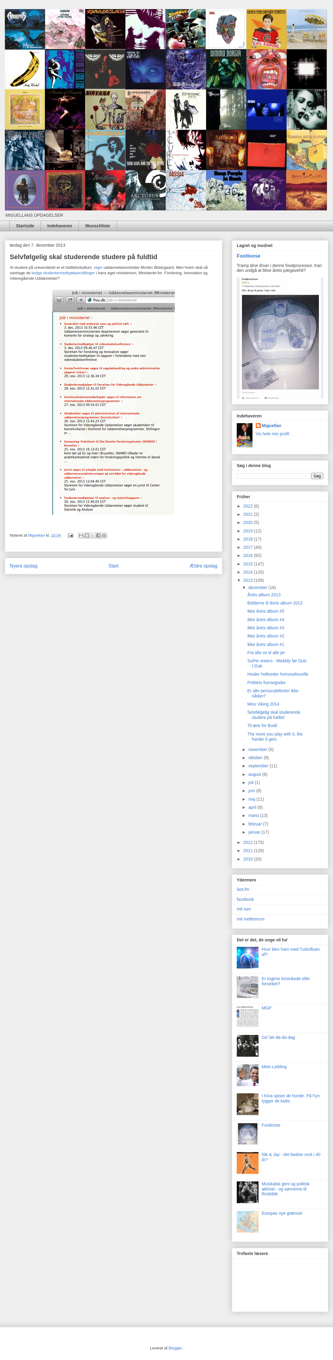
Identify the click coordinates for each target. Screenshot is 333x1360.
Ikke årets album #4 (265, 619)
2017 (248, 547)
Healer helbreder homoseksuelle (277, 674)
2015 (248, 563)
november (258, 749)
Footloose (248, 255)
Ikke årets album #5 (265, 611)
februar (255, 824)
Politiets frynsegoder (266, 682)
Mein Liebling (274, 1066)
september (258, 765)
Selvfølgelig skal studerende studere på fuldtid (273, 715)
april (252, 807)
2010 (248, 859)
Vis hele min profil (272, 433)
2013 (248, 580)
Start (114, 565)
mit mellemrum (251, 919)
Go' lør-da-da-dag (278, 1037)
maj (252, 799)
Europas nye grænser (282, 1213)
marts (254, 815)
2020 (248, 522)
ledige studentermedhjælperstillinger (63, 273)
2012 (248, 842)
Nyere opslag (24, 565)
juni (252, 790)
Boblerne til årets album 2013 (274, 603)
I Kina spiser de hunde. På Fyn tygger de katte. (291, 1098)
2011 (248, 850)
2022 (248, 506)
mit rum (244, 909)
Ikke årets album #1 (265, 644)
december (258, 587)
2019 (248, 531)
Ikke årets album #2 (265, 636)
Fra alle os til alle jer (266, 652)
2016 (248, 555)
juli (251, 782)
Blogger (175, 1348)
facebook (245, 899)
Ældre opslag (203, 565)
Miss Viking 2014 (263, 704)
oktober (256, 757)
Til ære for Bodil (262, 725)
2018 (248, 539)
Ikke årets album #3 (265, 627)
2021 (248, 514)
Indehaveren (59, 225)
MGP (267, 1008)
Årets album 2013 (264, 594)
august (255, 774)
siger (98, 267)
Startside (25, 225)
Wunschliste (97, 225)
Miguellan (272, 425)
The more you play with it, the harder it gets (275, 737)
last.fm (243, 889)
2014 (248, 572)
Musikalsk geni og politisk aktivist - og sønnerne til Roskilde (286, 1189)
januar (254, 832)
